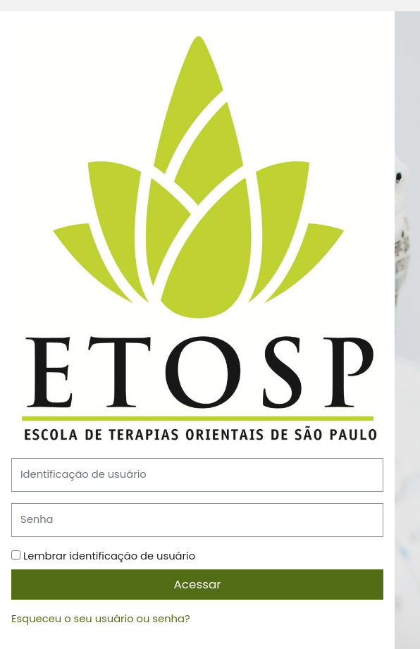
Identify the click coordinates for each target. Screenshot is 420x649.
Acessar (197, 584)
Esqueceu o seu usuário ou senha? (100, 619)
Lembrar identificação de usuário (109, 556)
